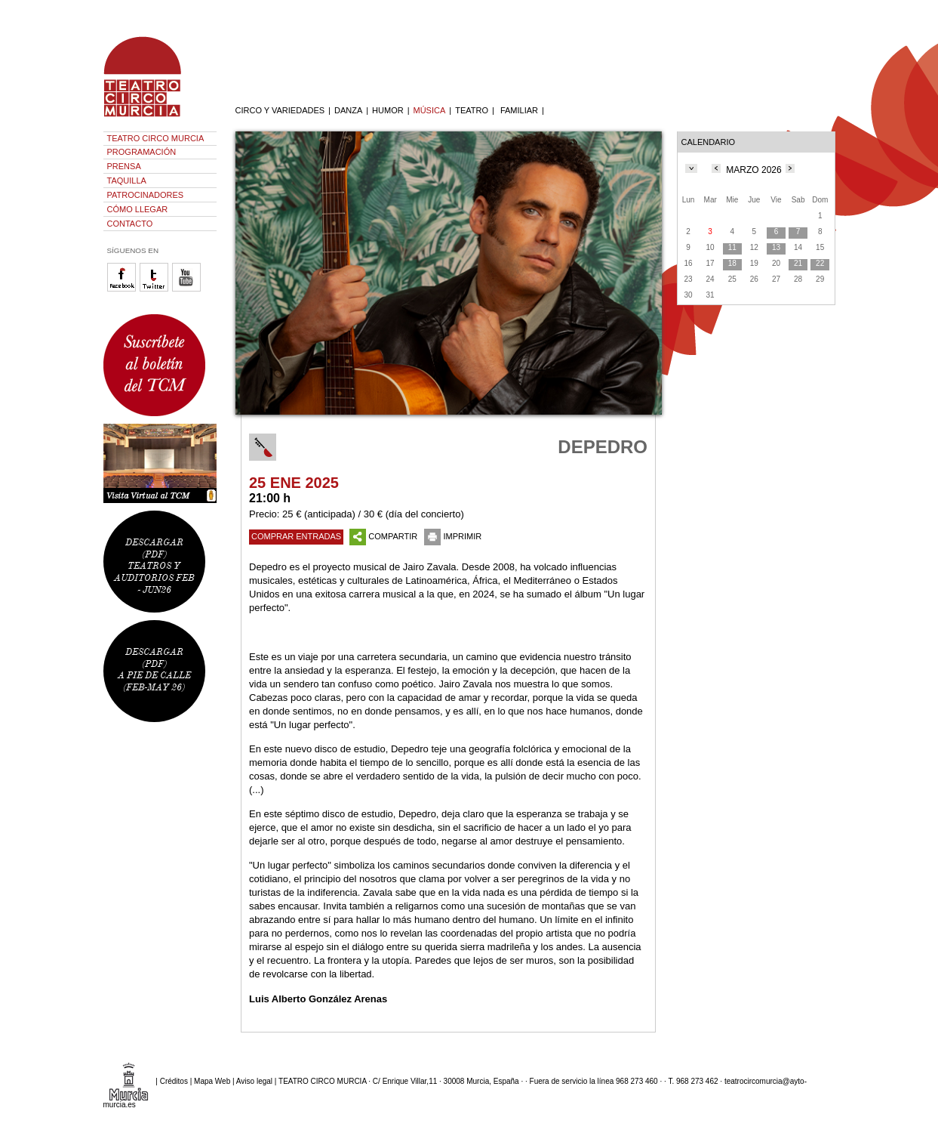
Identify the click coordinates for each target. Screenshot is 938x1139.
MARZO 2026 (753, 170)
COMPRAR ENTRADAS (296, 536)
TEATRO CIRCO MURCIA (156, 138)
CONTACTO (130, 223)
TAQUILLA (126, 180)
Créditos (174, 1081)
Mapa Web (212, 1081)
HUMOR (388, 110)
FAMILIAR (519, 110)
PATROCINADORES (145, 194)
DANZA (348, 110)
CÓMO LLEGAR (137, 209)
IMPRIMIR (452, 536)
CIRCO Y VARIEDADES (280, 110)
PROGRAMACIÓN (142, 151)
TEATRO (471, 110)
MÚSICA (430, 110)
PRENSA (124, 166)
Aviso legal (254, 1081)
